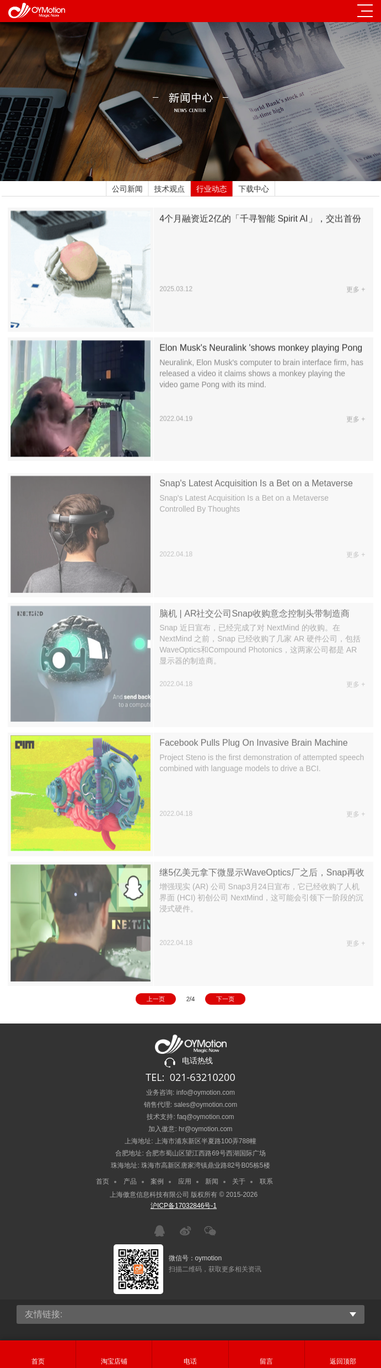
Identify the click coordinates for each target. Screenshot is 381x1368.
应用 (184, 1181)
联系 (266, 1181)
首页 (102, 1181)
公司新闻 (128, 188)
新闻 (211, 1181)
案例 (157, 1181)
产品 (130, 1181)
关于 (238, 1181)
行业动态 (211, 188)
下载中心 (252, 188)
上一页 (161, 1000)
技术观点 (170, 188)
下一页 (219, 1000)
